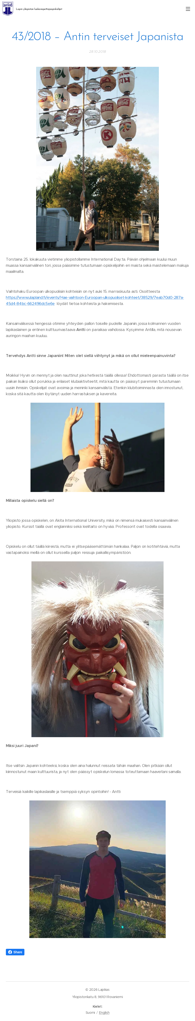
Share (15, 952)
